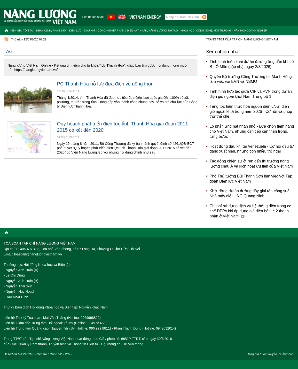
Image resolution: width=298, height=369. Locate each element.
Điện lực (75, 30)
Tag (8, 51)
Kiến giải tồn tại (21, 30)
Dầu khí (89, 30)
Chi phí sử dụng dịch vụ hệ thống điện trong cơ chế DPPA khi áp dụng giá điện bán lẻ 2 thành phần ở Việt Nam (250, 211)
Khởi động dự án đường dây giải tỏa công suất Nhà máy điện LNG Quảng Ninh (250, 193)
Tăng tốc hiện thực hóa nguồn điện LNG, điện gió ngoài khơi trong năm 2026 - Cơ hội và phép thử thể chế (251, 111)
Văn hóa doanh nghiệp (250, 30)
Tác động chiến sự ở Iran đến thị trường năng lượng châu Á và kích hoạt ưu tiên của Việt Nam (251, 163)
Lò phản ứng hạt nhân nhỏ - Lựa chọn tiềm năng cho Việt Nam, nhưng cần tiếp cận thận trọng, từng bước (252, 131)
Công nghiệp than (111, 30)
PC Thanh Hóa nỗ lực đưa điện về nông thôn (105, 83)
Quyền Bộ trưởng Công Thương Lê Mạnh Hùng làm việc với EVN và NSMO (251, 79)
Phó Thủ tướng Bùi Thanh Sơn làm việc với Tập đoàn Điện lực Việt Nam (251, 178)
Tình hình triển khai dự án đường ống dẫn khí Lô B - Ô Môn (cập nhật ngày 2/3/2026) (252, 64)
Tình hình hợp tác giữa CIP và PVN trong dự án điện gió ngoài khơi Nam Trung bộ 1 (251, 94)
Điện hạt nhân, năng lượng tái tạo (152, 30)
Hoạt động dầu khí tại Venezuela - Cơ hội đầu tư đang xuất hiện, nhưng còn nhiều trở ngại (252, 149)
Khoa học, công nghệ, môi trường (205, 30)
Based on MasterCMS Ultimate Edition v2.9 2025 (38, 354)
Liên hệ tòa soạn (92, 17)
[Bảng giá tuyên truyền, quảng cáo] (270, 354)
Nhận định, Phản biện (51, 30)
